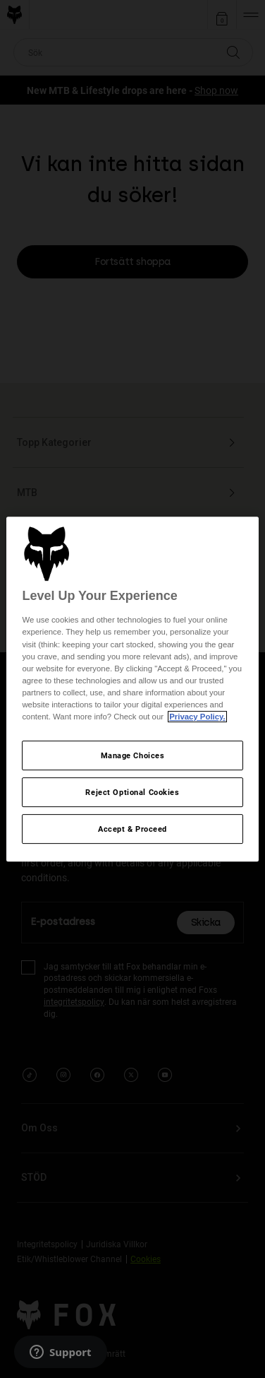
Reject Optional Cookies (132, 792)
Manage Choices (133, 755)
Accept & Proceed (132, 828)
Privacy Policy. (197, 716)
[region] (132, 689)
